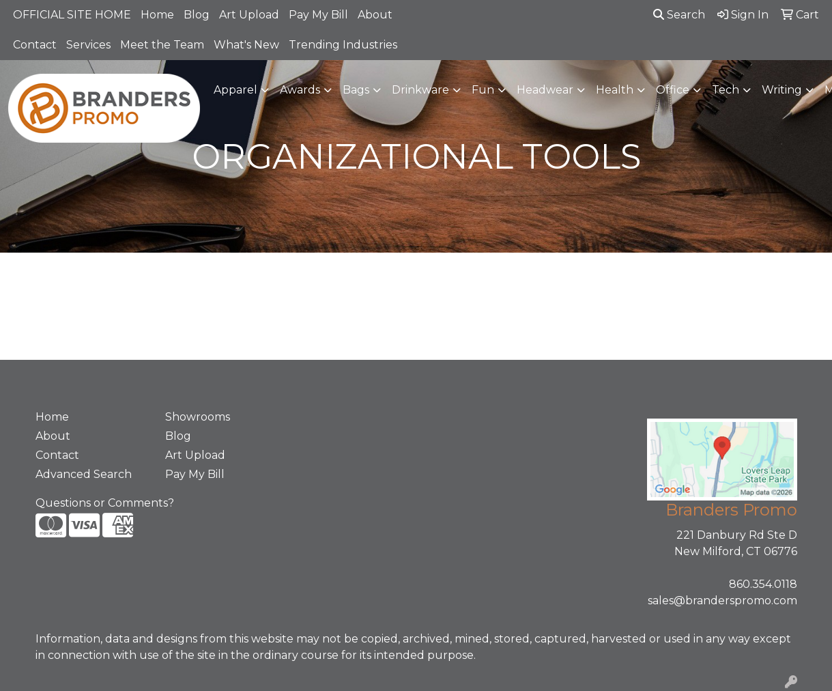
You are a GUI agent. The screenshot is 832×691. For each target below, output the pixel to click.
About (375, 14)
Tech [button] (725, 89)
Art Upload (249, 14)
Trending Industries (343, 44)
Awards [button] (300, 89)
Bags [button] (356, 89)
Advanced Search (83, 474)
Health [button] (614, 89)
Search (679, 14)
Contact (35, 44)
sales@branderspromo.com (722, 600)
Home (157, 14)
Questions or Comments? (104, 502)
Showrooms (197, 416)
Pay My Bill (318, 14)
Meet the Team (162, 44)
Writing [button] (782, 89)
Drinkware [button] (420, 89)
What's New (246, 44)
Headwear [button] (545, 89)
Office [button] (672, 89)
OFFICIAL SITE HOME (72, 14)
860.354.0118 (763, 584)
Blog (197, 14)
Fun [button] (483, 89)
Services (88, 44)
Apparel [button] (235, 89)
